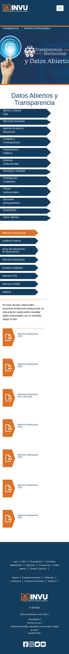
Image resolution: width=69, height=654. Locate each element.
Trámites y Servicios (38, 569)
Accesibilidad (33, 619)
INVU (24, 561)
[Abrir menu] (60, 8)
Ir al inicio (34, 607)
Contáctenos (16, 581)
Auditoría (52, 581)
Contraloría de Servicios (35, 581)
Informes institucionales (37, 28)
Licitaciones (49, 577)
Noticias (15, 577)
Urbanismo (30, 565)
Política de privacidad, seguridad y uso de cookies (31, 626)
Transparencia (10, 28)
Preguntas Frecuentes (31, 577)
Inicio (16, 561)
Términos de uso (34, 623)
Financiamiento (36, 561)
